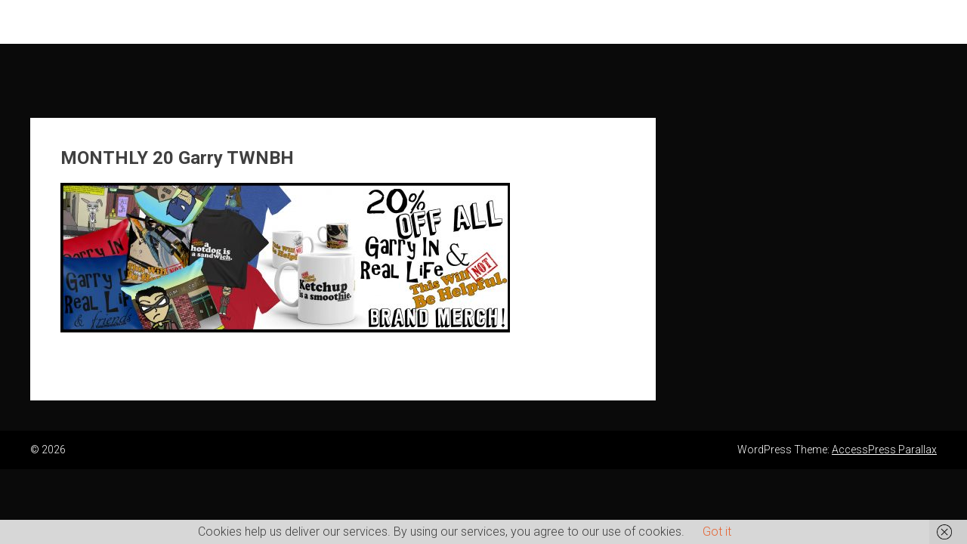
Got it (717, 531)
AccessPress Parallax (884, 450)
